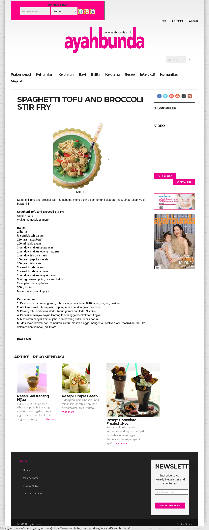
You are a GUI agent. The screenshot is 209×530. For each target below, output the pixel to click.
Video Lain (184, 182)
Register (178, 21)
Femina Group (184, 523)
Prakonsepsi (21, 74)
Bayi (82, 74)
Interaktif (147, 74)
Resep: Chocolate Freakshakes (121, 422)
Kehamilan (44, 74)
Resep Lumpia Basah (80, 396)
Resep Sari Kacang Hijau (33, 398)
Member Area (31, 478)
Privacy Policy (30, 485)
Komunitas (169, 74)
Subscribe (165, 176)
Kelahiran (66, 74)
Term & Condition (33, 493)
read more (48, 419)
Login (193, 21)
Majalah (17, 81)
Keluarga (112, 74)
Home (163, 21)
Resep (130, 74)
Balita (95, 74)
